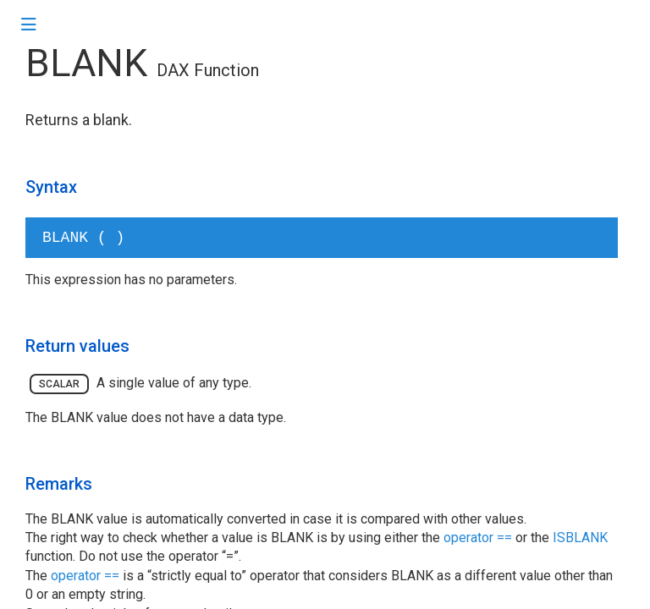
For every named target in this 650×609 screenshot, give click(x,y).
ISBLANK (580, 537)
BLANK (86, 63)
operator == (477, 537)
